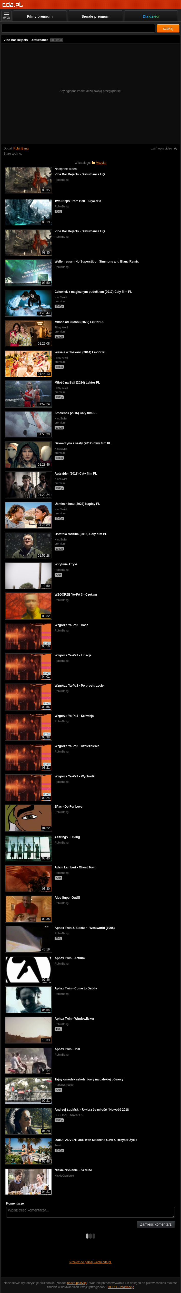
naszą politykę (77, 1283)
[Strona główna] (13, 5)
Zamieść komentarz (156, 1224)
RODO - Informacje (121, 1287)
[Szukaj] (78, 28)
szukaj (168, 28)
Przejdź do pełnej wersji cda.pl (90, 1262)
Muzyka (101, 163)
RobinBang (20, 148)
